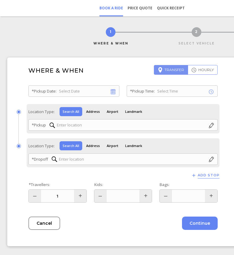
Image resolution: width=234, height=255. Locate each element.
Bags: (165, 184)
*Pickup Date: (44, 91)
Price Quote (140, 8)
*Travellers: (39, 184)
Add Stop (208, 175)
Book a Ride (111, 8)
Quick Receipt (171, 8)
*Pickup (39, 125)
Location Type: (41, 111)
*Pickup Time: (142, 91)
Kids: (98, 184)
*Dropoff (40, 159)
